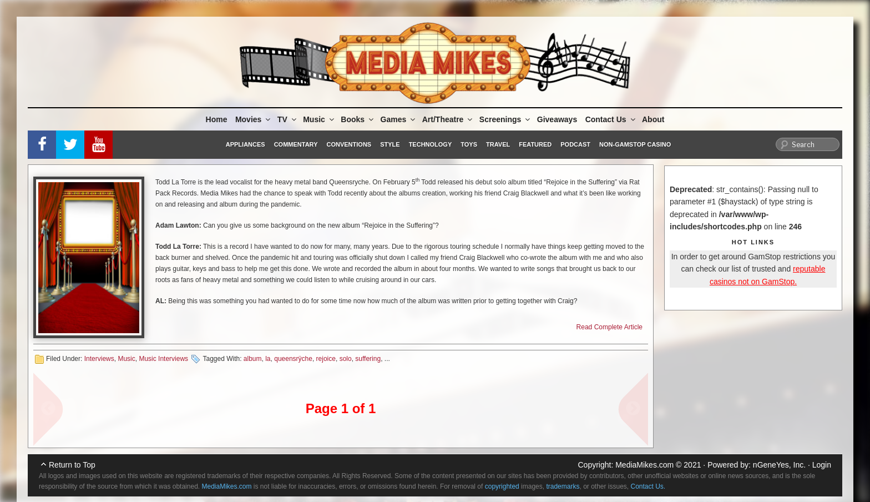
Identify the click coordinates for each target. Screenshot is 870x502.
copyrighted (502, 486)
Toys (469, 144)
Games (399, 119)
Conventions (348, 144)
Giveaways (557, 119)
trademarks (562, 486)
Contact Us (611, 119)
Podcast (575, 144)
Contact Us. (648, 486)
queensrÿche (293, 359)
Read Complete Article (609, 327)
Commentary (296, 144)
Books (358, 119)
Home (216, 119)
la (267, 359)
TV (287, 119)
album (253, 359)
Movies (253, 119)
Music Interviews (163, 359)
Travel (498, 144)
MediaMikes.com (644, 464)
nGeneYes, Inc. (779, 464)
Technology (430, 144)
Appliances (245, 144)
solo (346, 359)
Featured (535, 144)
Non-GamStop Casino (635, 144)
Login (821, 464)
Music (319, 119)
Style (389, 144)
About (653, 119)
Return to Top (72, 464)
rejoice (326, 359)
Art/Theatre (448, 119)
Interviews (99, 359)
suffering (368, 359)
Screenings (505, 119)
